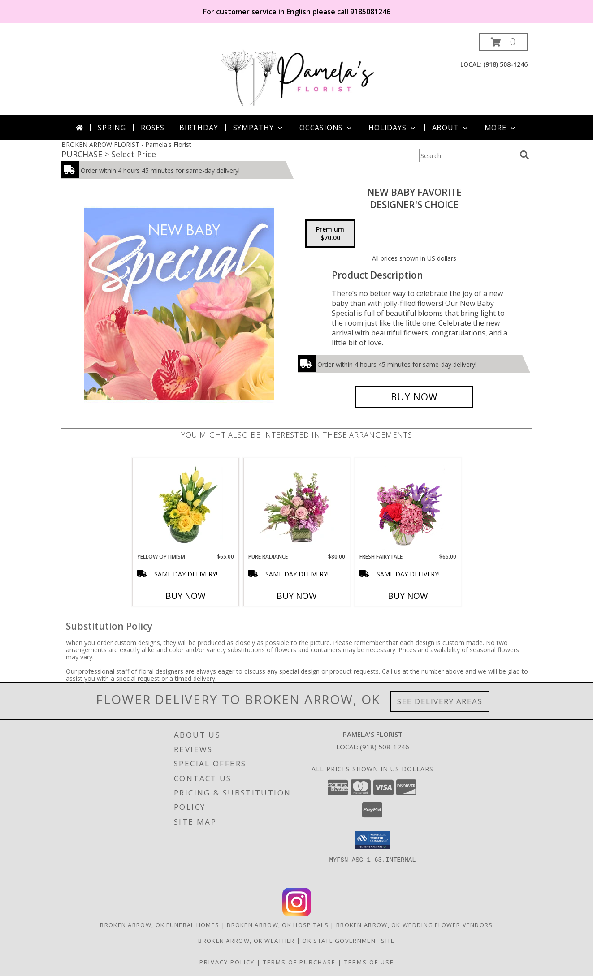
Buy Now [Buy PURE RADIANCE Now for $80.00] (297, 596)
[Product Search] (467, 155)
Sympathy (259, 128)
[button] (503, 42)
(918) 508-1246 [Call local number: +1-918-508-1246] (505, 64)
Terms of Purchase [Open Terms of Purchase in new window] (299, 962)
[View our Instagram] (296, 914)
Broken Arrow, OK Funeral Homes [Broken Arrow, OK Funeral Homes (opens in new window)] (159, 925)
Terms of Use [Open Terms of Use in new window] (369, 962)
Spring (112, 128)
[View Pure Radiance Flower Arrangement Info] (296, 505)
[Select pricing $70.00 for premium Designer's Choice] (330, 234)
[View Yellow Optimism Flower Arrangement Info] (185, 505)
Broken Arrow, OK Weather (246, 941)
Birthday (198, 128)
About (451, 128)
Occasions (326, 128)
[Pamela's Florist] (297, 74)
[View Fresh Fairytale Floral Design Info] (407, 505)
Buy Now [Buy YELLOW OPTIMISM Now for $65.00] (185, 596)
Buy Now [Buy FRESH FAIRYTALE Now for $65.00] (408, 596)
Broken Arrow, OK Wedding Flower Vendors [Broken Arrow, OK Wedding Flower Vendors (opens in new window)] (414, 925)
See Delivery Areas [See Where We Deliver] (440, 701)
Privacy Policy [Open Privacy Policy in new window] (227, 962)
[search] (524, 155)
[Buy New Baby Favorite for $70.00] (414, 397)
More (501, 128)
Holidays (392, 128)
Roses (152, 128)
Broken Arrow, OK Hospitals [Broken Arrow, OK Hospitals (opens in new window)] (278, 925)
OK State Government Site (348, 941)
